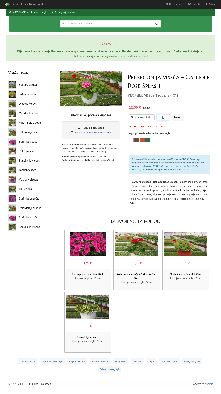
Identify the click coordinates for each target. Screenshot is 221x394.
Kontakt (194, 4)
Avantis (209, 384)
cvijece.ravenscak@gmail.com (93, 132)
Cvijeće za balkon (77, 361)
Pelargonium (120, 361)
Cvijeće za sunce (100, 361)
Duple (151, 361)
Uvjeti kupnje (174, 4)
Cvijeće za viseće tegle (52, 361)
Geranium (137, 361)
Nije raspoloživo (141, 117)
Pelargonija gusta (192, 361)
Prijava (210, 4)
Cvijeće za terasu (27, 361)
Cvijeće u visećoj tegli (109, 369)
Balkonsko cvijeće (169, 361)
